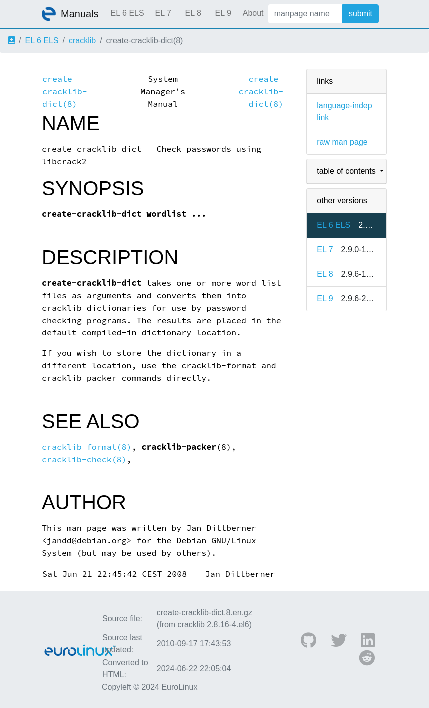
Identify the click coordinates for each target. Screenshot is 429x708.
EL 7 (163, 13)
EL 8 (193, 13)
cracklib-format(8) (87, 447)
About (253, 13)
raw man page (342, 142)
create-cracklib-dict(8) (65, 91)
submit (360, 13)
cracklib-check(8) (84, 459)
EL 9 (223, 13)
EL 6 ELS (127, 13)
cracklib (82, 40)
